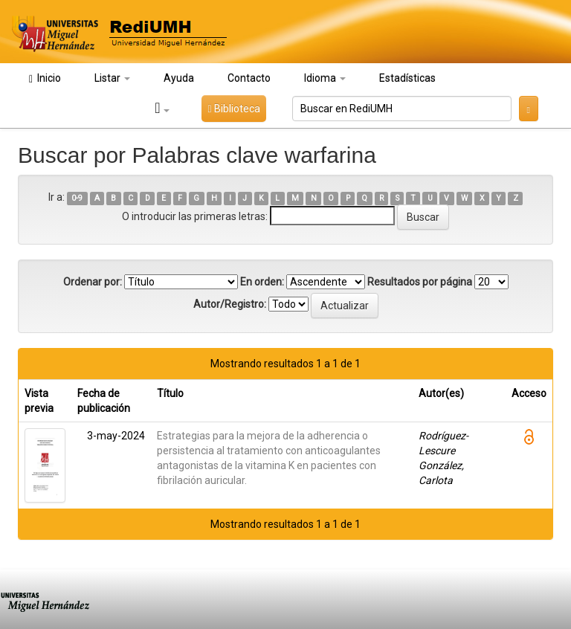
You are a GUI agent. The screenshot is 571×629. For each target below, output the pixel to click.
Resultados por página (419, 282)
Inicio (45, 78)
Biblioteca (233, 108)
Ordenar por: (92, 282)
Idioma (325, 78)
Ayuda (179, 78)
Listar (112, 78)
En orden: (262, 282)
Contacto (249, 78)
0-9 (77, 198)
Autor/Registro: (229, 304)
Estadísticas (407, 78)
